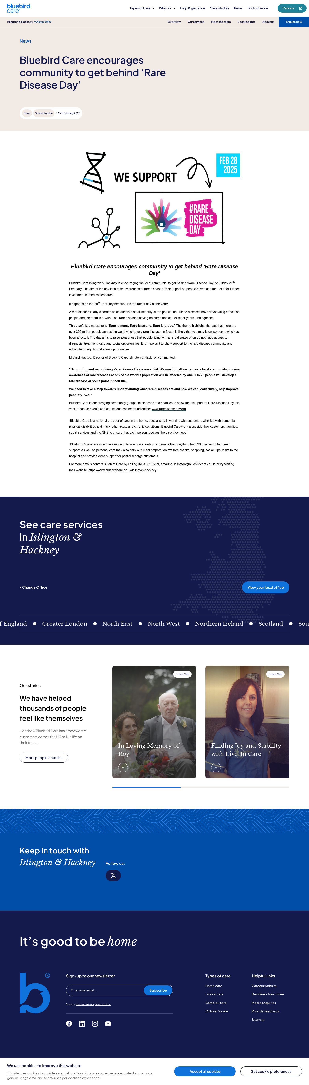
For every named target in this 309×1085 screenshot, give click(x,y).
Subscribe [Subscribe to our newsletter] (158, 990)
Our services (196, 21)
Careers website (264, 986)
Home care (213, 986)
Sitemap (258, 1019)
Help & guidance (192, 8)
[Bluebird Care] (18, 11)
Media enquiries (264, 1003)
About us (268, 21)
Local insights (246, 21)
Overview (174, 21)
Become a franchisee (268, 994)
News (238, 8)
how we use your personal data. (93, 1004)
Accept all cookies (205, 1071)
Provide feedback (265, 1011)
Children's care (216, 1011)
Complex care (216, 1003)
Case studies (219, 8)
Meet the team (221, 21)
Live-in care (214, 994)
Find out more (257, 8)
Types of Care (142, 8)
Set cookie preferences (271, 1071)
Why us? (167, 8)
